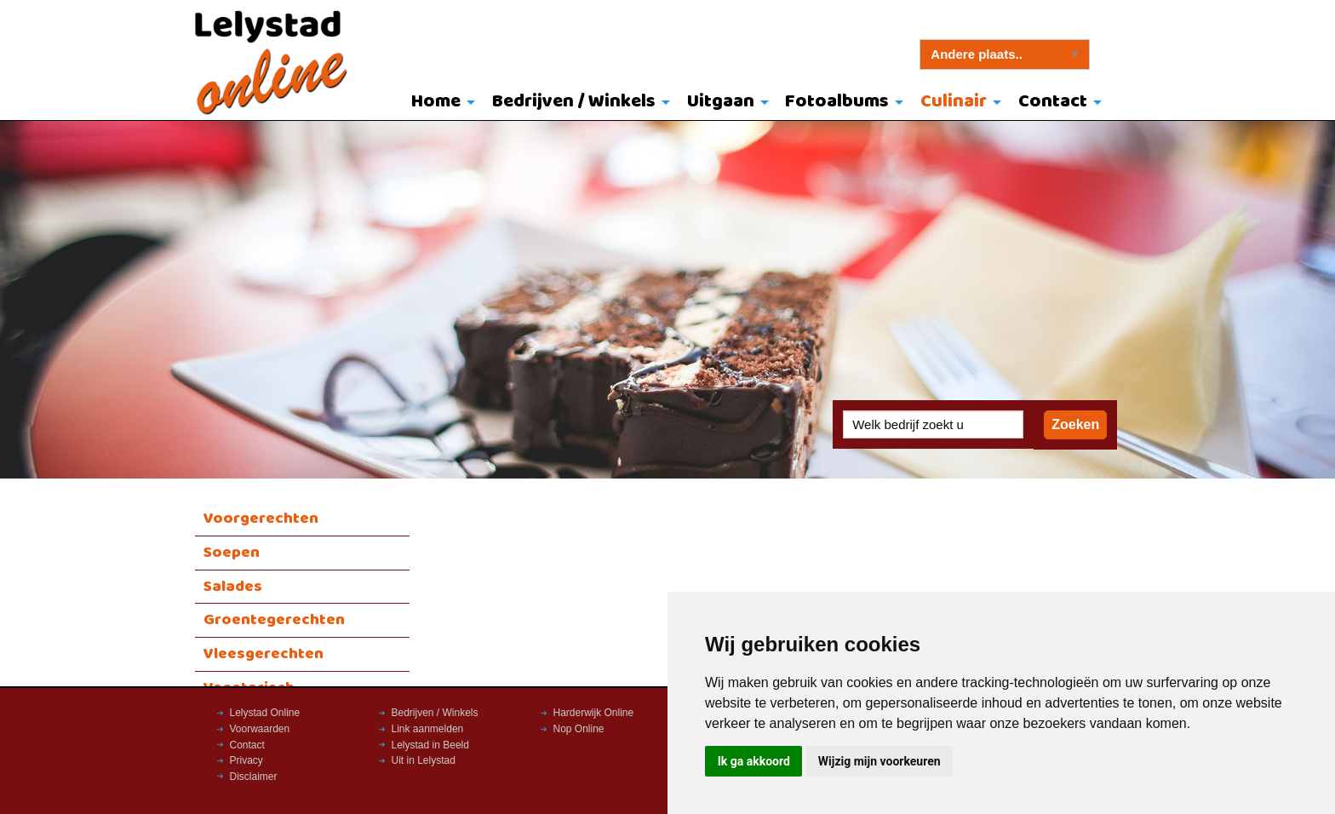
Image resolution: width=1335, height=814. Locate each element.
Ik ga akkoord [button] (754, 761)
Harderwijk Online (593, 713)
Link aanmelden (428, 729)
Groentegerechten (274, 620)
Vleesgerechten (263, 654)
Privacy (246, 760)
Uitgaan (720, 102)
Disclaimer (254, 776)
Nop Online (578, 729)
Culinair (953, 102)
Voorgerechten (260, 518)
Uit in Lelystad (424, 760)
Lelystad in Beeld (430, 745)
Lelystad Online (265, 713)
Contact (1052, 102)
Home (436, 102)
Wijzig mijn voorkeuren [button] (879, 761)
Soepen (231, 552)
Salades (232, 586)
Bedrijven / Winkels (574, 102)
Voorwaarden (260, 729)
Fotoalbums (837, 102)
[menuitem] (439, 103)
